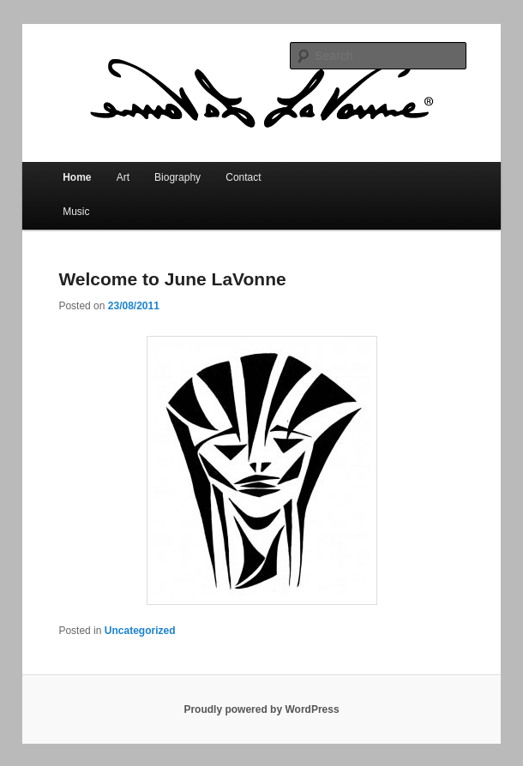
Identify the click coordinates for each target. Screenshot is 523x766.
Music (76, 212)
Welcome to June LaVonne (172, 279)
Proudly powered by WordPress (261, 709)
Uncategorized (140, 631)
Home (77, 177)
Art (123, 177)
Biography (177, 177)
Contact (243, 177)
